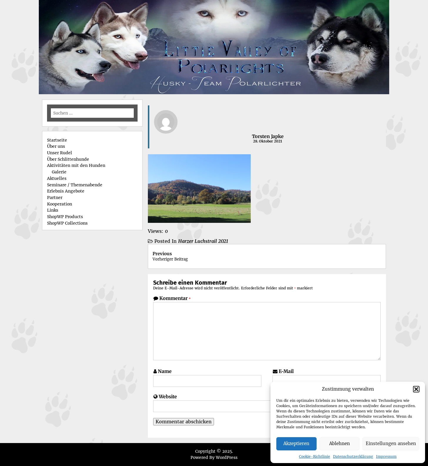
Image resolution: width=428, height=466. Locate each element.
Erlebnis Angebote (65, 191)
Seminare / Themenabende (74, 185)
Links (52, 210)
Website (168, 396)
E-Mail (286, 371)
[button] (416, 389)
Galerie (59, 172)
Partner (54, 197)
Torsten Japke (268, 136)
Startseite (57, 140)
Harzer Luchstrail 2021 (203, 241)
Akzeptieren (296, 443)
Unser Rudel (59, 152)
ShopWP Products (65, 216)
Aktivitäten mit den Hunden (76, 165)
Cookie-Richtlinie (314, 456)
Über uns (56, 146)
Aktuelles (56, 178)
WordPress (227, 457)
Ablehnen (339, 443)
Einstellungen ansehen (391, 443)
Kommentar (175, 298)
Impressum (386, 456)
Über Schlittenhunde (68, 159)
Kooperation (59, 204)
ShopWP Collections (67, 223)
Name (165, 371)
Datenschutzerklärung (353, 456)
